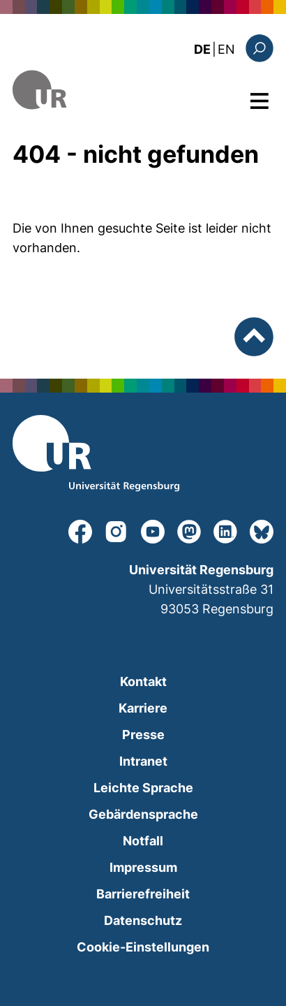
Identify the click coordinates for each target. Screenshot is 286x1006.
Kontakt (143, 681)
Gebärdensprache (143, 814)
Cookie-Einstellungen (143, 947)
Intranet (143, 761)
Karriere (143, 708)
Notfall (143, 840)
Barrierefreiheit (143, 894)
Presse (143, 734)
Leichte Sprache (143, 787)
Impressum (143, 867)
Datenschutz (143, 920)
